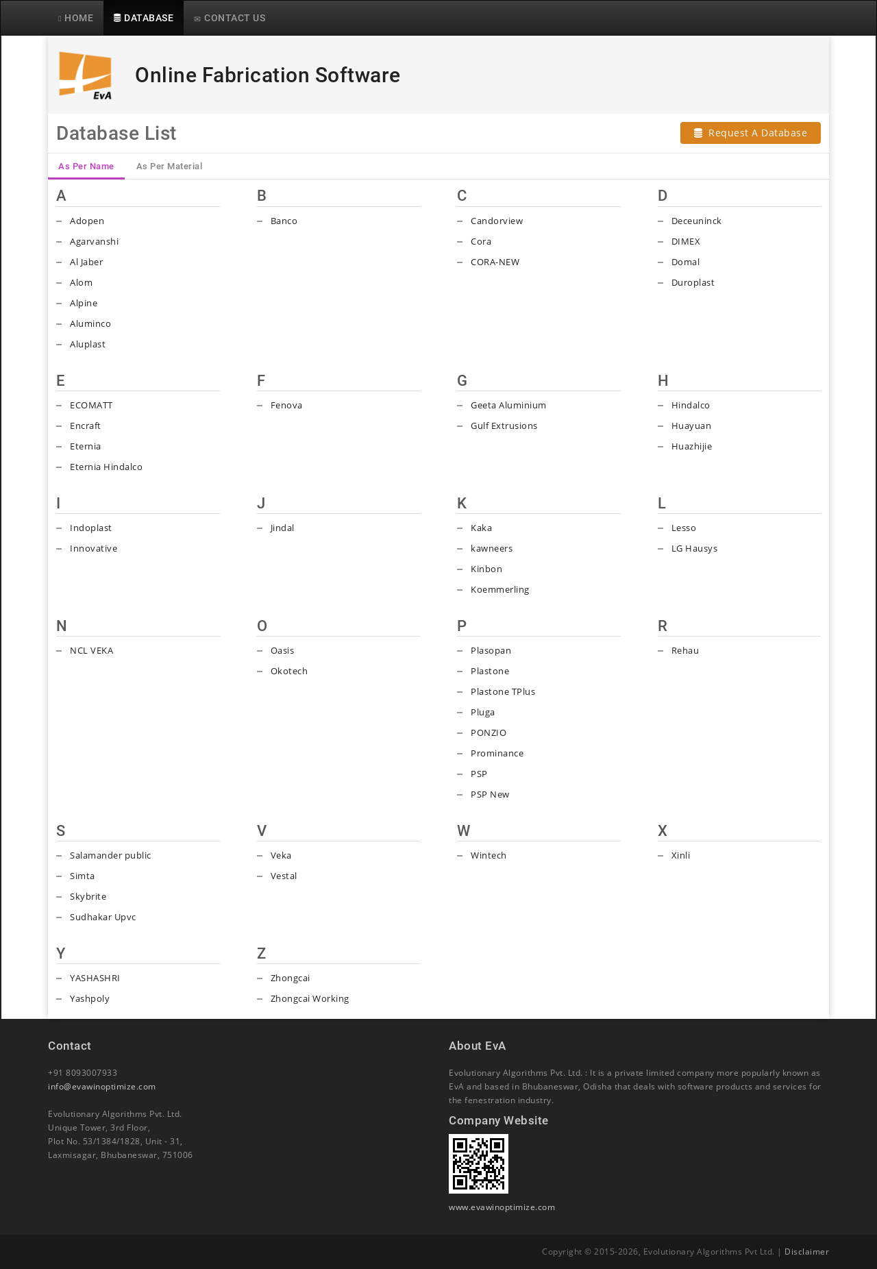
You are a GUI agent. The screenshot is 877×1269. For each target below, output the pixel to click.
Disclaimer (807, 1251)
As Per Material (169, 166)
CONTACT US (229, 17)
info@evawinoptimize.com (102, 1086)
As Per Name (86, 166)
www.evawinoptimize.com (502, 1207)
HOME (75, 17)
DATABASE (143, 17)
